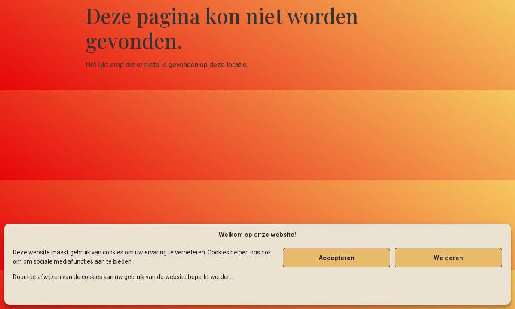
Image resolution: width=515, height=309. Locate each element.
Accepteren (337, 258)
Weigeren (448, 258)
